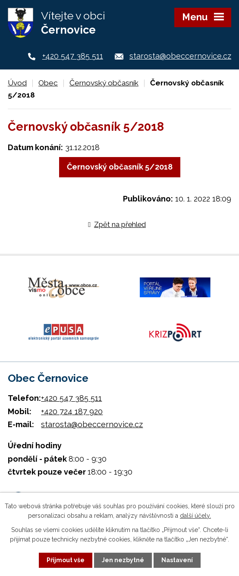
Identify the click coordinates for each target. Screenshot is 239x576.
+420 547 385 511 (72, 55)
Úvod (17, 83)
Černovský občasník (103, 83)
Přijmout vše (66, 560)
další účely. (195, 515)
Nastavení (177, 560)
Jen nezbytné (123, 560)
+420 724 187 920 (72, 411)
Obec (48, 83)
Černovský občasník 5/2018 (120, 166)
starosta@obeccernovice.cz (180, 55)
